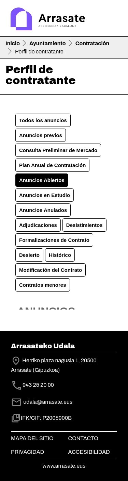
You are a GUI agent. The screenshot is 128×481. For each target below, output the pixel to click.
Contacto (83, 438)
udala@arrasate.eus (41, 402)
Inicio (12, 43)
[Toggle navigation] (113, 20)
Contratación (92, 43)
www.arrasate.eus (64, 466)
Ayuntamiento (47, 43)
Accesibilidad (89, 452)
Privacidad (27, 452)
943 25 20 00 (38, 385)
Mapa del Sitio (32, 438)
